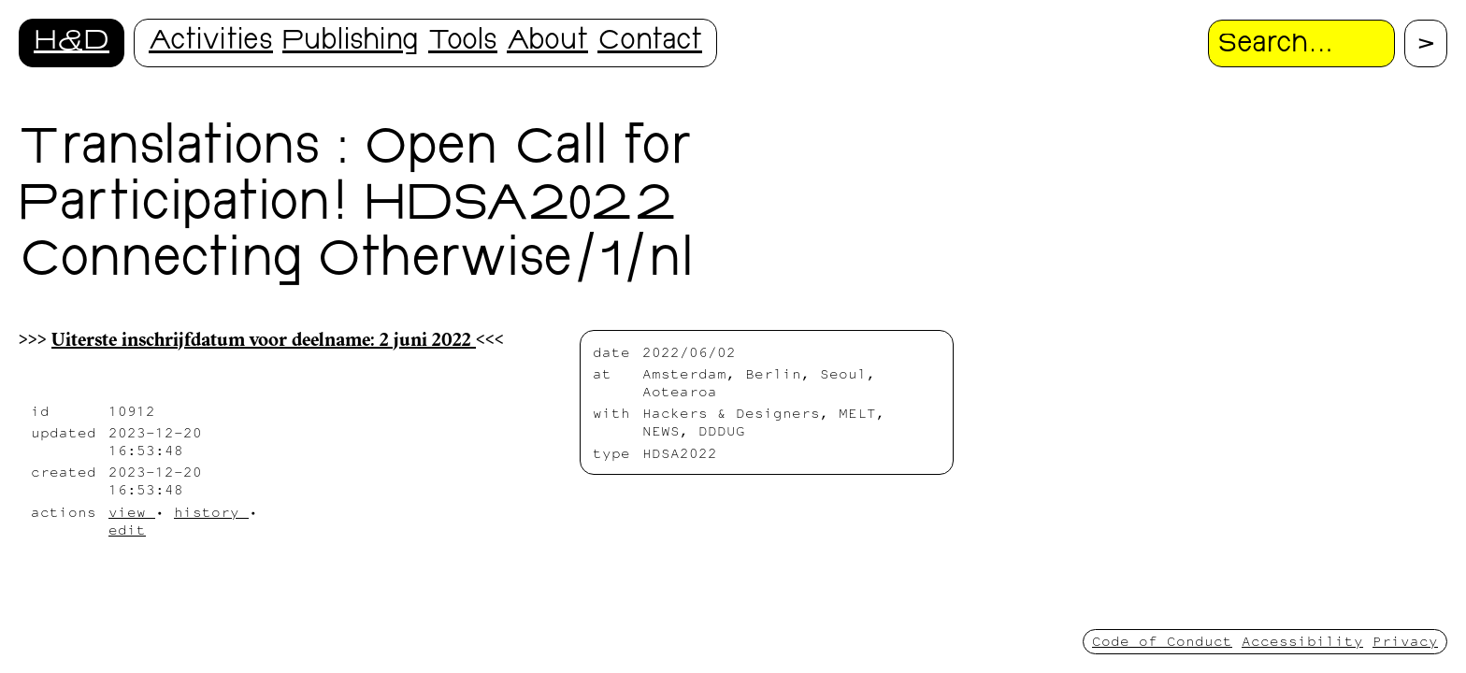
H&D (71, 42)
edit (127, 529)
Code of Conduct (1162, 641)
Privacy (1405, 641)
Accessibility (1302, 641)
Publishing (350, 42)
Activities (211, 42)
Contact (649, 42)
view (131, 512)
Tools (462, 42)
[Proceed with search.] (1425, 43)
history (211, 512)
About (547, 42)
